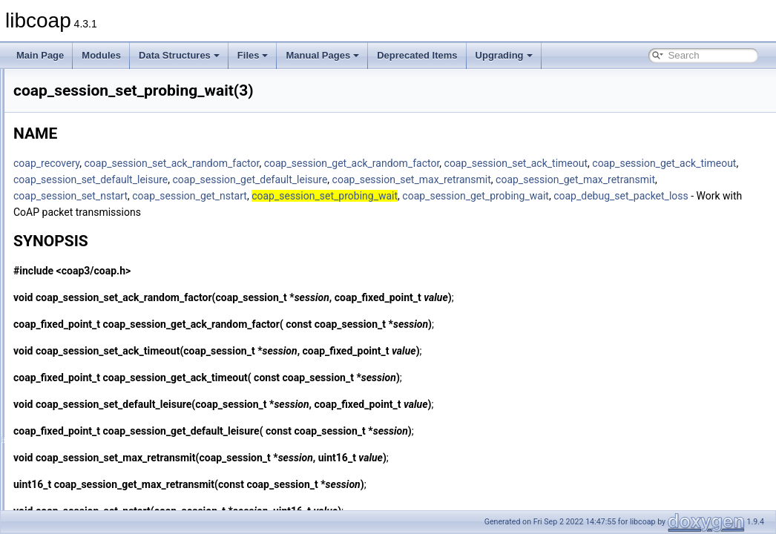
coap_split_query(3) (88, 443)
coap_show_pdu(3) (87, 394)
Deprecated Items (417, 55)
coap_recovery (232, 163)
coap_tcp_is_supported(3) (100, 509)
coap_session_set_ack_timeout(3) (116, 182)
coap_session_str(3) (89, 329)
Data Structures (179, 55)
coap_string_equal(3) (91, 460)
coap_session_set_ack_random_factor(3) (130, 166)
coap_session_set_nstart (256, 212)
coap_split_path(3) (85, 427)
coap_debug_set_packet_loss (266, 228)
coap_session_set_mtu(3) (100, 248)
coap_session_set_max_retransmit (437, 196)
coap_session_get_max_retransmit (602, 196)
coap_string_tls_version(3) (101, 492)
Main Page (40, 55)
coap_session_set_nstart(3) (103, 280)
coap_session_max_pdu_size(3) (113, 101)
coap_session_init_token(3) (103, 84)
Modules (101, 55)
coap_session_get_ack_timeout (419, 179)
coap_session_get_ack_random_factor (537, 163)
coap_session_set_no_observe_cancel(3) (131, 264)
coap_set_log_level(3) (92, 362)
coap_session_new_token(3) (105, 117)
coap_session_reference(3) (103, 133)
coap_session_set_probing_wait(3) (117, 296)
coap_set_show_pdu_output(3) (110, 378)
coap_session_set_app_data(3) (111, 199)
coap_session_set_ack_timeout (271, 179)
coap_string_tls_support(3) (101, 476)
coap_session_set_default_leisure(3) (121, 215)
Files (253, 55)
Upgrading (504, 55)
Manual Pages (322, 55)
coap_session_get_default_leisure (276, 196)
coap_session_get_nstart (375, 212)
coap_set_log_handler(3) (98, 345)
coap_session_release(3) (98, 150)
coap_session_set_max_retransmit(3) (123, 231)
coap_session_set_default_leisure (573, 179)
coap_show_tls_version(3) (100, 411)
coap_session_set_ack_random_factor (356, 163)
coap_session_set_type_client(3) (114, 313)
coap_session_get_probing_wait (661, 212)
